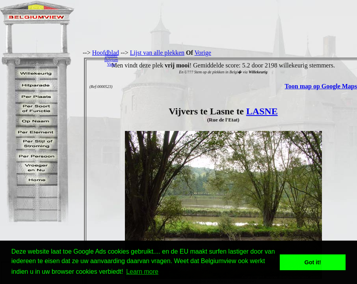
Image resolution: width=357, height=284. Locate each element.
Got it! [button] (313, 262)
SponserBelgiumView (111, 59)
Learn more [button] (142, 271)
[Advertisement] (240, 59)
